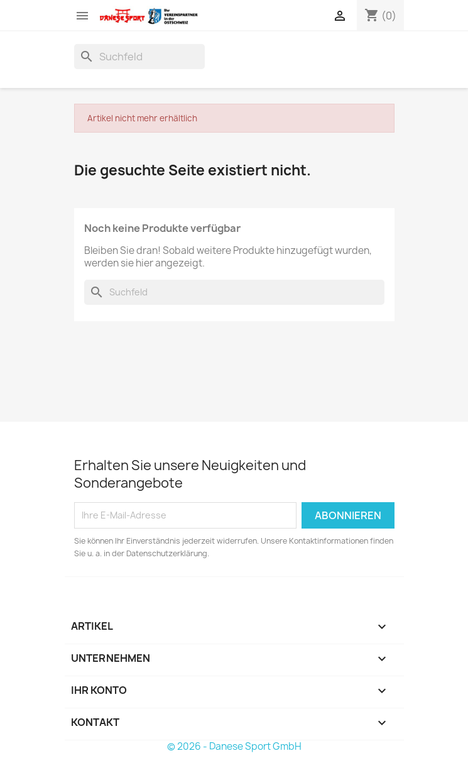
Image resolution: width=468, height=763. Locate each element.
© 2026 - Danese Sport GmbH (234, 746)
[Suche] (139, 56)
